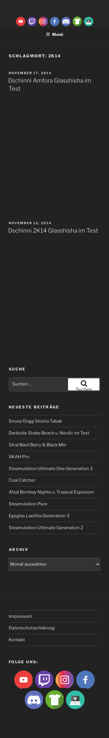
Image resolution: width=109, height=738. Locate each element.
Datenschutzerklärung (32, 628)
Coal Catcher (22, 480)
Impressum (20, 616)
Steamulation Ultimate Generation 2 (46, 527)
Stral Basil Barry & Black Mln (37, 444)
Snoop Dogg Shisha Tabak (35, 421)
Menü (54, 34)
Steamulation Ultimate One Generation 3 (51, 468)
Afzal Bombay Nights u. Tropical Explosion (51, 492)
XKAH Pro (19, 456)
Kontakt (17, 639)
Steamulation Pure (28, 504)
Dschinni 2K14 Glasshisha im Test (53, 230)
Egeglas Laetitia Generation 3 (39, 515)
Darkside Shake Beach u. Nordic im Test (49, 433)
